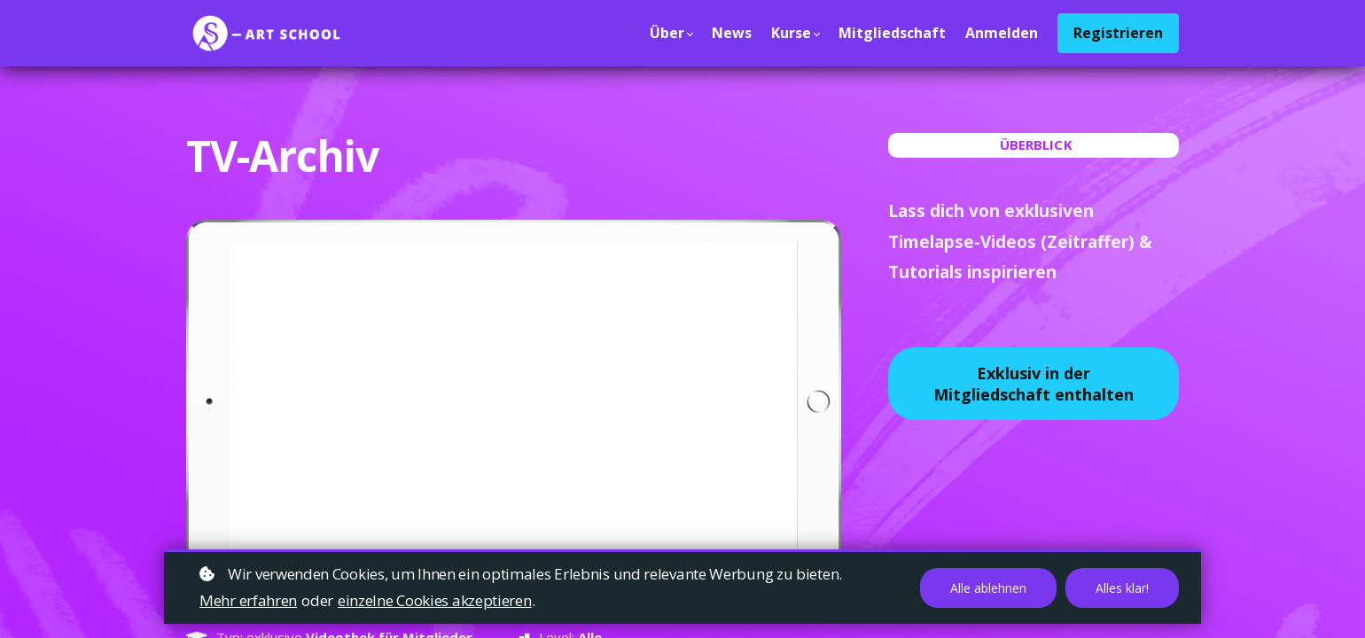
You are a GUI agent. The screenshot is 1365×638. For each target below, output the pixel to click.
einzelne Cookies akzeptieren (435, 600)
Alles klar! (1122, 588)
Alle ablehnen (988, 588)
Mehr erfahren (248, 600)
